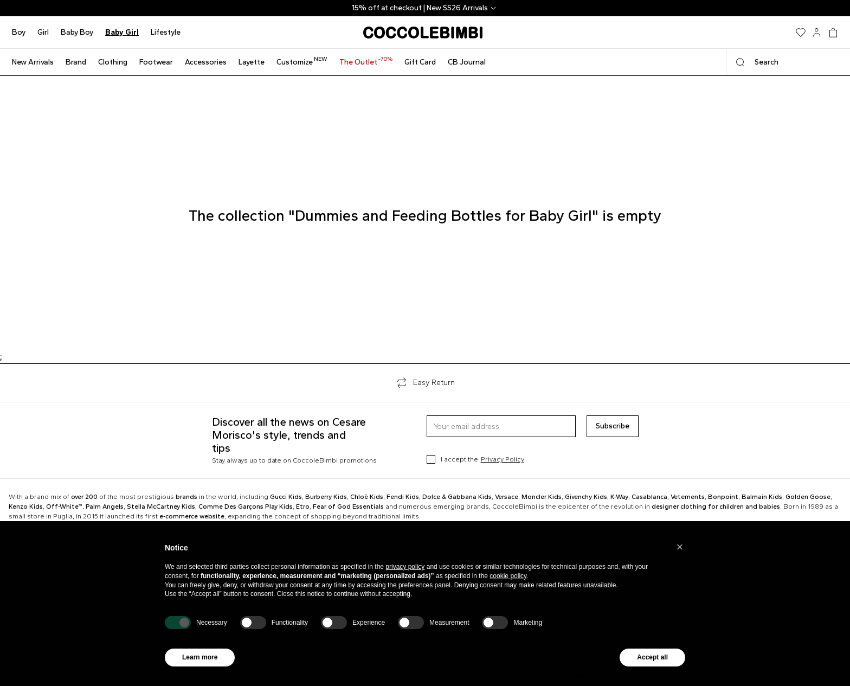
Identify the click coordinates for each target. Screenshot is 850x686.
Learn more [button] (199, 657)
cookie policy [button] (508, 576)
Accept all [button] (652, 657)
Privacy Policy (502, 459)
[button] (679, 547)
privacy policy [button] (404, 566)
